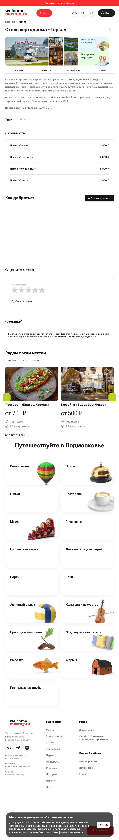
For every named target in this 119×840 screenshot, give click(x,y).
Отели (70, 466)
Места (22, 21)
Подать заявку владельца (81, 336)
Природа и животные (26, 632)
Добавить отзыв (22, 301)
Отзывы (102, 70)
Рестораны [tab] (12, 361)
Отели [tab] (24, 361)
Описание (18, 70)
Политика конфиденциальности (17, 765)
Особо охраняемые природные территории (94, 738)
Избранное (86, 767)
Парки (14, 577)
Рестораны (74, 494)
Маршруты (53, 761)
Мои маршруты (88, 761)
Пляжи (15, 494)
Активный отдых (22, 605)
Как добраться (74, 70)
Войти (83, 774)
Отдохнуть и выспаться (83, 632)
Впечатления (20, 466)
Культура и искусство (82, 605)
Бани (69, 577)
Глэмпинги (74, 521)
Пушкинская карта (24, 549)
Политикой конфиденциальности (61, 832)
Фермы (71, 660)
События (51, 768)
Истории (51, 774)
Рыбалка (17, 660)
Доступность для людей (84, 549)
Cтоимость (45, 70)
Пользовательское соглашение (15, 757)
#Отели (23, 119)
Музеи (15, 521)
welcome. (20, 722)
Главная (10, 21)
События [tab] (35, 361)
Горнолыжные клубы (26, 688)
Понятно (103, 824)
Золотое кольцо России (60, 3)
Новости (51, 780)
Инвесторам (86, 729)
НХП (48, 787)
